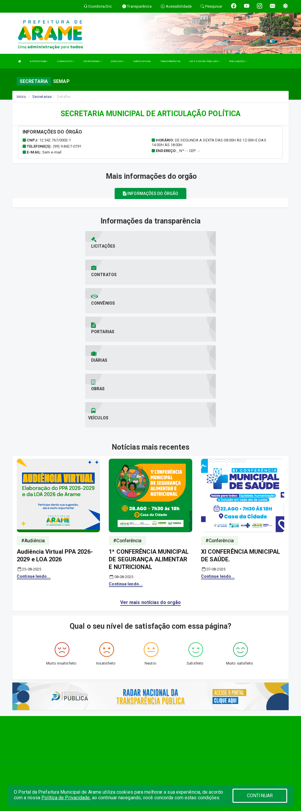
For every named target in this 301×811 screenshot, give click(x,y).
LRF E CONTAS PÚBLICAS (204, 61)
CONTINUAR (260, 795)
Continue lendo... (34, 490)
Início (21, 96)
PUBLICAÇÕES (238, 61)
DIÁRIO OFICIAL (142, 61)
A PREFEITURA (39, 61)
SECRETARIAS (92, 61)
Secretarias (42, 96)
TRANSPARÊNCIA (170, 61)
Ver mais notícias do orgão (150, 516)
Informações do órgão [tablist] (150, 193)
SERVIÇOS (118, 61)
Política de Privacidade (65, 797)
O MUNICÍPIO (65, 61)
